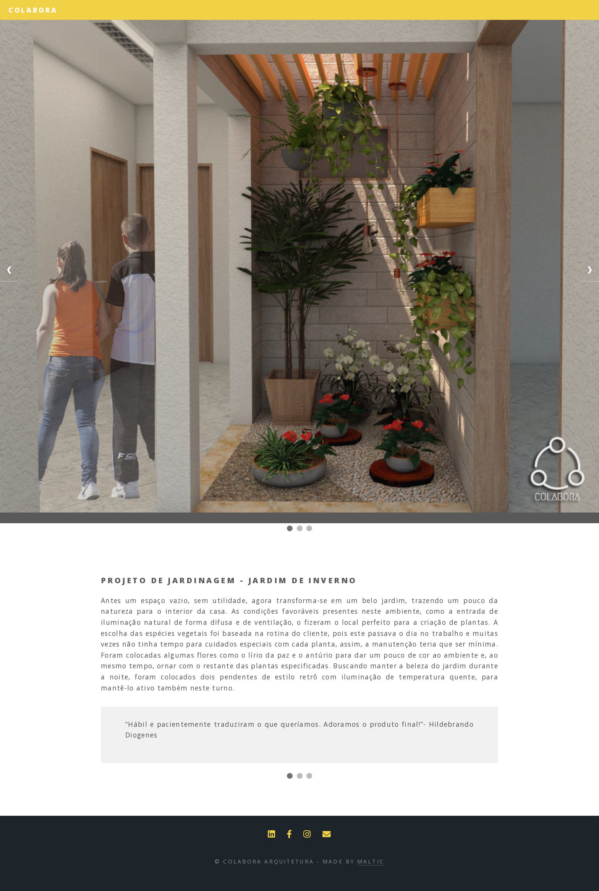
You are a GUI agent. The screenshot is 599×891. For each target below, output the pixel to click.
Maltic (370, 861)
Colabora (33, 10)
